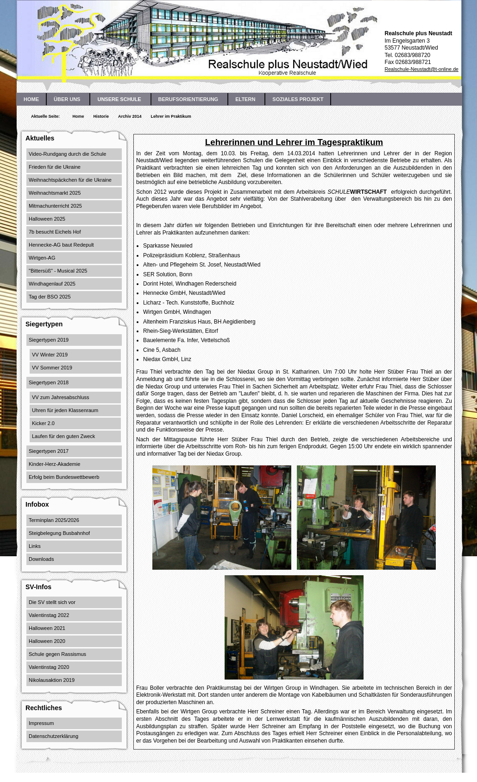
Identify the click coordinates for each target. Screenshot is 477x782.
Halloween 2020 (47, 641)
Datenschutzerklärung (53, 736)
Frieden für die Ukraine (55, 167)
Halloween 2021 (47, 628)
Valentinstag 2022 (49, 615)
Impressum (41, 723)
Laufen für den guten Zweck (63, 436)
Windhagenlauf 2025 (52, 283)
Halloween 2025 (47, 219)
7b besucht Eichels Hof (55, 232)
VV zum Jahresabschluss (60, 397)
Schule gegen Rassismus (57, 654)
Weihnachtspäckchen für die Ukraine (70, 180)
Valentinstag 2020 (49, 667)
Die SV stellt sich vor (52, 602)
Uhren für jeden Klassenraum (65, 410)
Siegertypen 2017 (49, 451)
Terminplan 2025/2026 (54, 520)
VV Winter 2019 (50, 354)
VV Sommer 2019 (52, 367)
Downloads (41, 559)
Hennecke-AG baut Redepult (61, 245)
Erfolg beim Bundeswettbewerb (64, 477)
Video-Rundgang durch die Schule (67, 154)
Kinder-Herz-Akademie (54, 464)
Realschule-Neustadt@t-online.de (421, 69)
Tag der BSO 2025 (50, 296)
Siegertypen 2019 (49, 340)
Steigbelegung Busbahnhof (59, 533)
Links (35, 546)
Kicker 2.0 (43, 423)
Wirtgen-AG (42, 258)
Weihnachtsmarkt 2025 (55, 193)
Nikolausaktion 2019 (52, 680)
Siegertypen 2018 (49, 382)
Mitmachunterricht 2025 (55, 206)
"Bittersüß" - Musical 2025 (58, 270)
